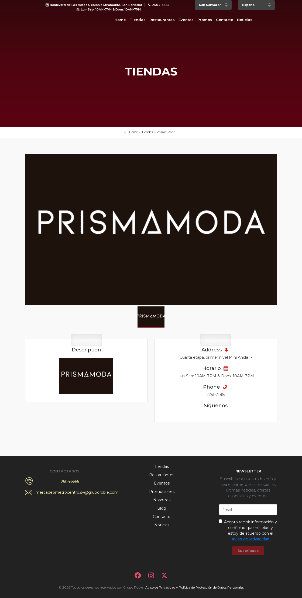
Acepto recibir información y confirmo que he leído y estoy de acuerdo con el (250, 530)
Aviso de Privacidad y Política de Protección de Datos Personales (194, 587)
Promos (204, 20)
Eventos (186, 20)
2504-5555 (70, 481)
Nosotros (161, 499)
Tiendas (138, 20)
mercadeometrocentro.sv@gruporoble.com (70, 492)
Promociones (161, 491)
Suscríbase (248, 550)
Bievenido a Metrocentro (46, 18)
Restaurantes (162, 20)
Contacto (224, 20)
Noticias (244, 20)
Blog (161, 508)
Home (120, 20)
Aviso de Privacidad (250, 539)
